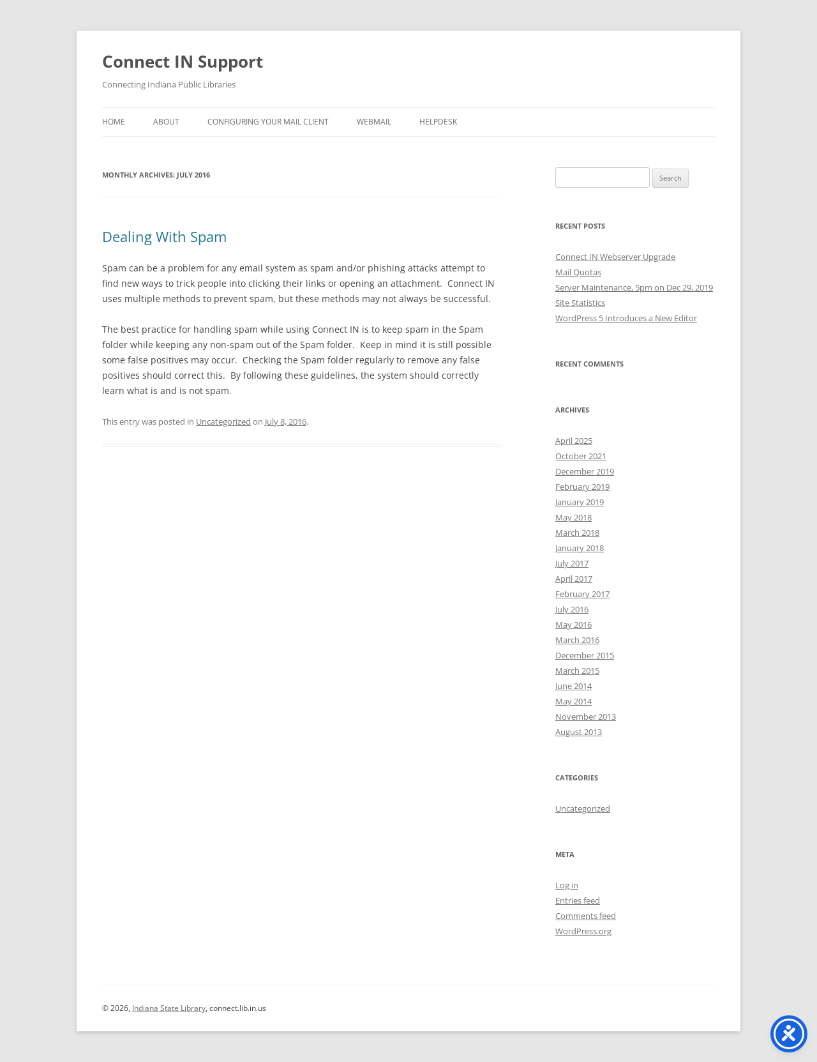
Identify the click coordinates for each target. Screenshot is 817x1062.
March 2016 (577, 640)
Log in (566, 885)
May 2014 (573, 701)
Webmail (374, 121)
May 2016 (573, 624)
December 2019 (584, 471)
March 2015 (577, 670)
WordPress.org (583, 931)
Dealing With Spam (164, 236)
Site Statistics (580, 302)
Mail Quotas (578, 272)
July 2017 (571, 563)
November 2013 (585, 716)
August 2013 (578, 732)
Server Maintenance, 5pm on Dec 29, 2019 (634, 287)
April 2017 (573, 578)
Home (113, 121)
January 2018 (579, 548)
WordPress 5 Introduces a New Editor (626, 318)
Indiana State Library (169, 1008)
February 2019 (582, 486)
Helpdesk (438, 121)
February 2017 (582, 594)
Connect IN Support (182, 61)
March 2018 (577, 532)
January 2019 (579, 502)
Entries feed (577, 900)
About (166, 121)
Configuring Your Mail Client (268, 121)
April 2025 (573, 440)
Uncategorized (223, 421)
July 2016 (571, 609)
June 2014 (573, 686)
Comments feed (585, 916)
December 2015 (584, 655)
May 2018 (573, 517)
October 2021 (580, 456)
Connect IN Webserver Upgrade (615, 256)
